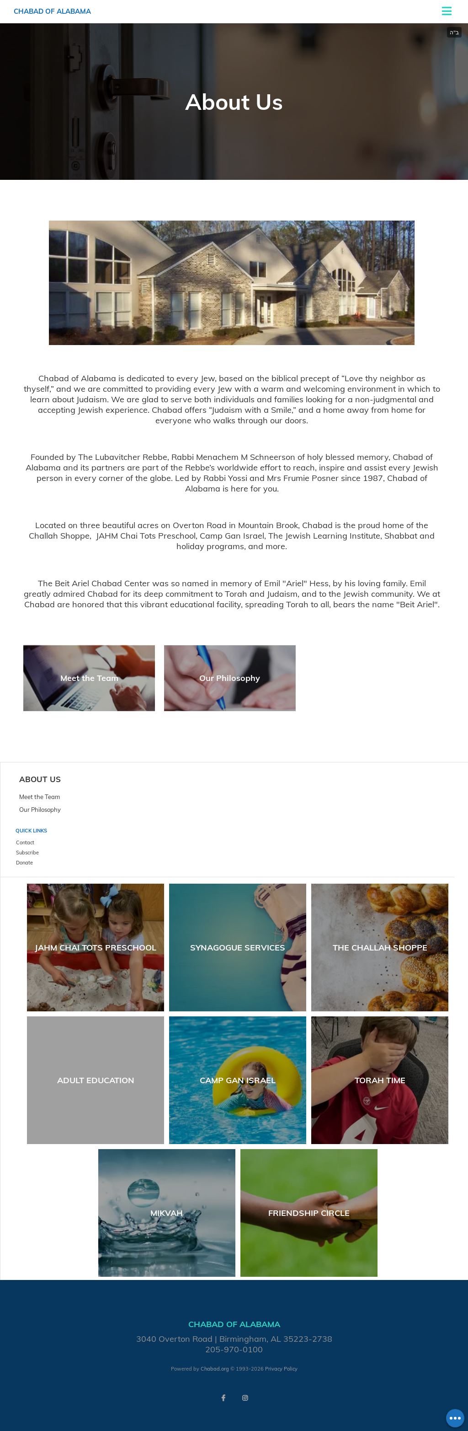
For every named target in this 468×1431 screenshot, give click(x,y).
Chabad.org (215, 1369)
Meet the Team (89, 678)
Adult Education (95, 1080)
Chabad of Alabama (52, 11)
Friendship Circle (309, 1213)
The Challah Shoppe (380, 947)
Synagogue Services (237, 947)
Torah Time (380, 1080)
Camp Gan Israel (238, 1080)
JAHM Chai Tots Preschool (95, 947)
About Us (40, 779)
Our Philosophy (229, 678)
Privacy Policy (281, 1369)
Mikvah (166, 1213)
